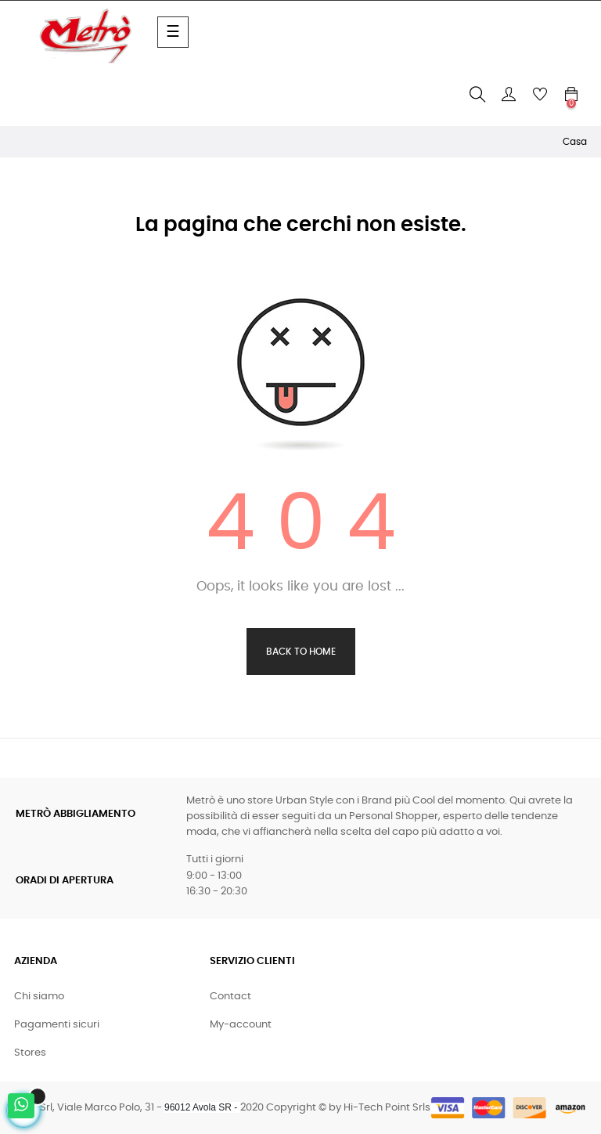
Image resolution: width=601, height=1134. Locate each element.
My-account (241, 1025)
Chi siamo (39, 996)
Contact (230, 996)
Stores (30, 1053)
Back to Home (301, 651)
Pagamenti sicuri (56, 1025)
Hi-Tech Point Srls (387, 1108)
